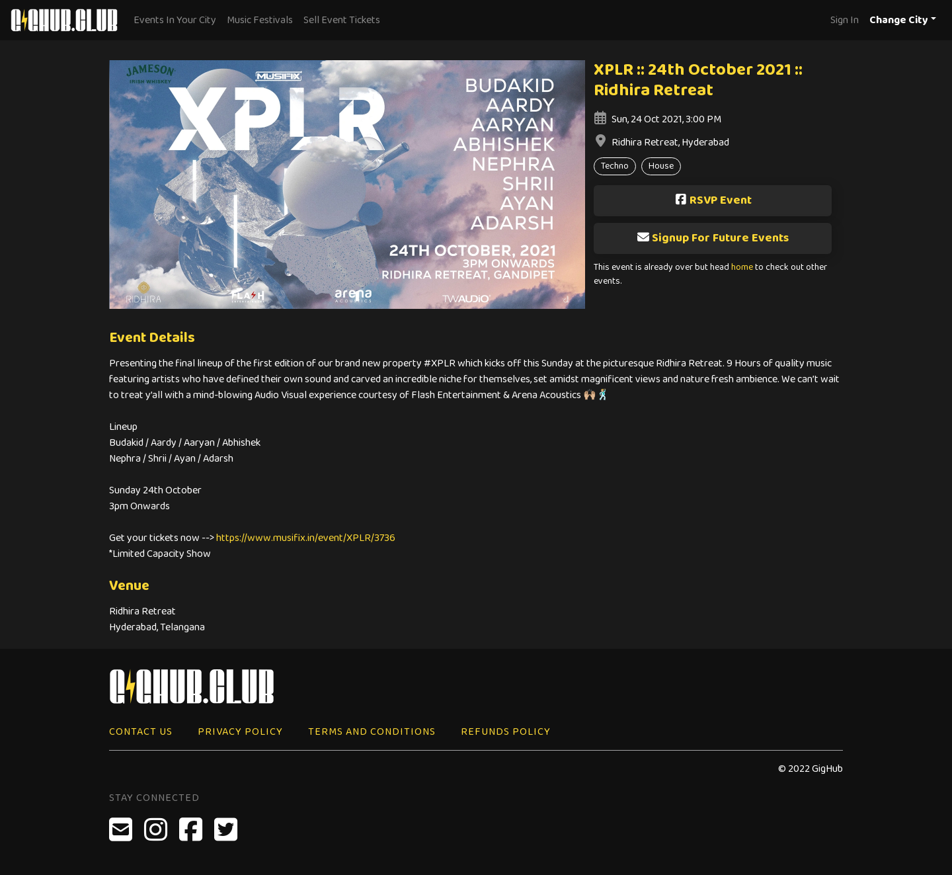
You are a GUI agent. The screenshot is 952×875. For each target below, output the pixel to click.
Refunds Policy (506, 731)
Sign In (844, 20)
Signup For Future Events (713, 238)
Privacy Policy (240, 731)
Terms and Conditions (372, 731)
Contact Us (141, 731)
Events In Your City (175, 20)
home (742, 267)
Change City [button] (898, 20)
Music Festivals (260, 20)
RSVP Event (713, 200)
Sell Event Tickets (341, 20)
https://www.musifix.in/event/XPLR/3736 (305, 538)
